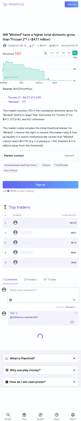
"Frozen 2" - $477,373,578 (24, 97)
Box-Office (10, 170)
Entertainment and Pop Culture (21, 165)
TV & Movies (61, 165)
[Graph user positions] (45, 53)
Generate (69, 155)
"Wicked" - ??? (17, 101)
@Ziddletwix (17, 317)
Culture (46, 165)
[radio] (52, 53)
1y (17, 313)
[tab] (10, 280)
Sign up (71, 4)
